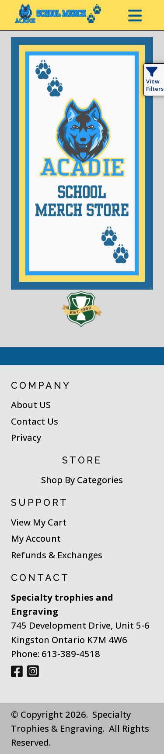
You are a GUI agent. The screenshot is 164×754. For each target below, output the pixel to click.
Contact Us (34, 421)
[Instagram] (33, 671)
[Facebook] (17, 671)
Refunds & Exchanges (56, 555)
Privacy (26, 437)
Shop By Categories (82, 480)
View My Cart (38, 522)
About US (31, 404)
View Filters (155, 81)
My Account (36, 538)
